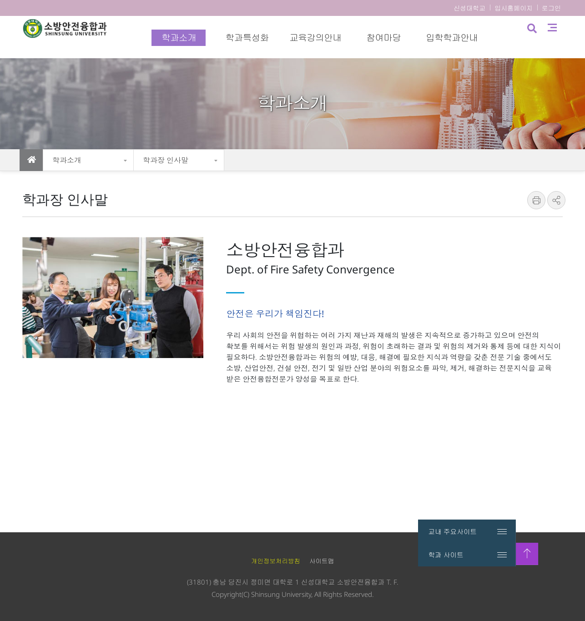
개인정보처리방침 (275, 561)
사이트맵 (560, 36)
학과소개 (66, 160)
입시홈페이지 (513, 8)
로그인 (551, 8)
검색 (539, 37)
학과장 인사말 (165, 160)
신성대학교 (469, 8)
